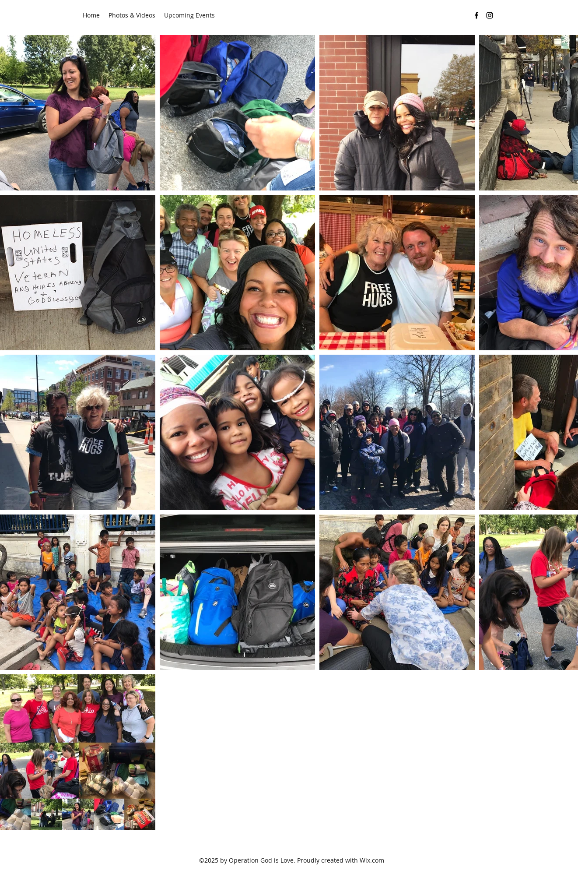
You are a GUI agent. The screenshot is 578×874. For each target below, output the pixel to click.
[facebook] (476, 15)
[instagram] (489, 15)
